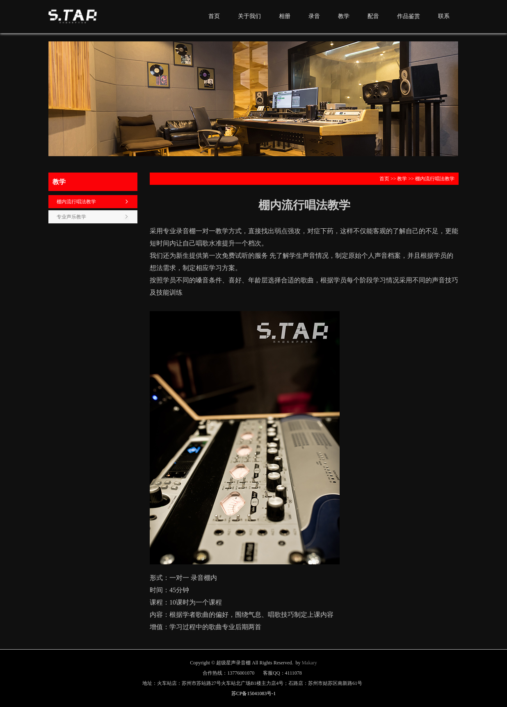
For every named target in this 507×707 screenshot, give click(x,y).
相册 (284, 16)
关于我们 (249, 16)
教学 (343, 16)
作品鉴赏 (408, 16)
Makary (309, 663)
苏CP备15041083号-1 (253, 693)
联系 (444, 16)
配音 (373, 16)
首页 (214, 16)
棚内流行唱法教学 (76, 202)
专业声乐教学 (71, 217)
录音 (314, 16)
